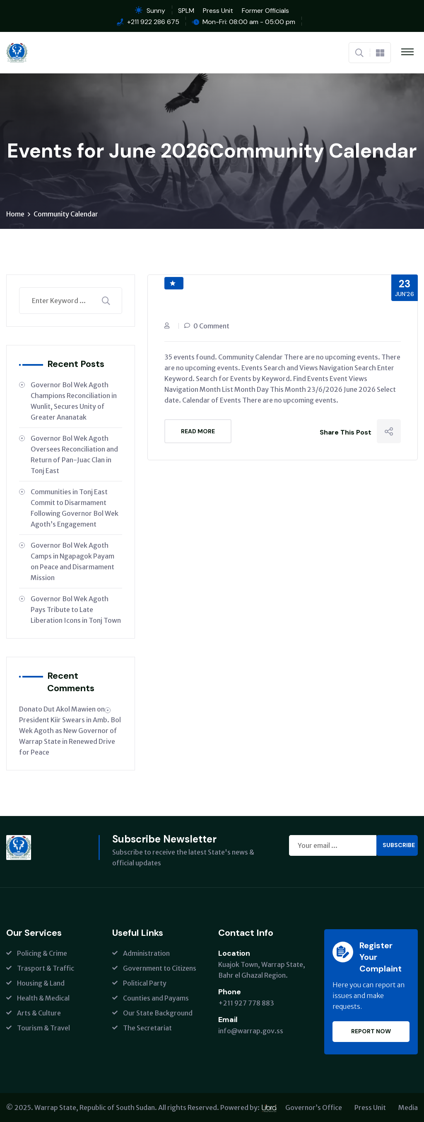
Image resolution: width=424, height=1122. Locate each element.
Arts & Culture (39, 1013)
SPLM (186, 10)
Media (408, 1107)
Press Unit (218, 10)
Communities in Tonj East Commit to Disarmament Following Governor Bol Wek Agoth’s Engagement (74, 508)
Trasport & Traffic (45, 968)
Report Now (371, 1031)
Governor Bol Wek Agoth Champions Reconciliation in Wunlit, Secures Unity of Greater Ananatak (74, 401)
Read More (198, 431)
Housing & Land (41, 983)
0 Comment (211, 326)
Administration (146, 953)
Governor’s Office (313, 1107)
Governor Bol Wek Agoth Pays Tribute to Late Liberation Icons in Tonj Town (76, 609)
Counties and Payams (156, 998)
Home (15, 214)
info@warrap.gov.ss (250, 1031)
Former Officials (265, 10)
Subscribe (399, 845)
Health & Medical (43, 998)
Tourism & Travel (43, 1028)
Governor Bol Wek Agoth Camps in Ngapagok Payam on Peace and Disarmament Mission (72, 561)
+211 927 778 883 (246, 1003)
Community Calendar (66, 214)
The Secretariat (147, 1028)
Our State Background (158, 1013)
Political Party (144, 983)
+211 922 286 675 (153, 21)
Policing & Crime (42, 953)
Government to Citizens (159, 968)
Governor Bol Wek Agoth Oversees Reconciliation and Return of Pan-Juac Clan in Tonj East (74, 454)
